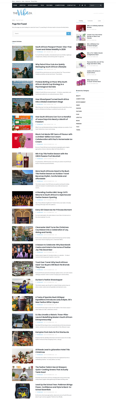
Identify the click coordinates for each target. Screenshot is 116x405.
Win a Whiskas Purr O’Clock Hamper (93, 45)
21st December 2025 (49, 200)
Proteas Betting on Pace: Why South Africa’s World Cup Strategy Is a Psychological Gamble (51, 84)
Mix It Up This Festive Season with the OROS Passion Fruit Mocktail (51, 154)
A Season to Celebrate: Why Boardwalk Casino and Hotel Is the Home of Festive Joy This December (52, 247)
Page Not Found (19, 20)
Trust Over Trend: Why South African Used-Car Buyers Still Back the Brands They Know (52, 265)
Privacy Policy (34, 1)
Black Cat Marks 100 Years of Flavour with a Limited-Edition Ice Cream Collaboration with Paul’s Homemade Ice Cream (53, 138)
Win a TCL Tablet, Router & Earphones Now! (95, 54)
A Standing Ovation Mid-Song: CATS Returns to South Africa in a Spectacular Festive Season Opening (53, 195)
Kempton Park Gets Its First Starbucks (52, 332)
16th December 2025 (49, 304)
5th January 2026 (48, 52)
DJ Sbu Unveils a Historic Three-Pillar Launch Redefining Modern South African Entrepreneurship (53, 317)
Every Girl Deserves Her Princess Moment (53, 210)
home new (27, 1)
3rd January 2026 (48, 69)
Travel (78, 130)
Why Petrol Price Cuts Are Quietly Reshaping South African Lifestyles (50, 65)
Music (78, 121)
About (13, 1)
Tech (42, 5)
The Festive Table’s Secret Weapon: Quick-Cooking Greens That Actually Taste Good (51, 369)
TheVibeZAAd (40, 52)
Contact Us (18, 1)
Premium (78, 124)
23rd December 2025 (49, 144)
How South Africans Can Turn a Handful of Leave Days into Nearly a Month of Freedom (53, 119)
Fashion (78, 108)
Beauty (78, 96)
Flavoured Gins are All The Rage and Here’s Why (95, 63)
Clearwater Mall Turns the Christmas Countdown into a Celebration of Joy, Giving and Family (52, 230)
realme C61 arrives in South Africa (93, 72)
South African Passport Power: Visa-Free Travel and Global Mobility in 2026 (53, 48)
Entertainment (33, 5)
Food (77, 114)
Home (23, 1)
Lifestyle (22, 5)
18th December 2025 (49, 235)
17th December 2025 (49, 322)
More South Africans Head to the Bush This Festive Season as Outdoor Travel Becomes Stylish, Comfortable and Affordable (52, 175)
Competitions (60, 5)
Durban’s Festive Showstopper (49, 280)
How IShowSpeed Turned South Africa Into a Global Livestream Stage (52, 100)
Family (78, 105)
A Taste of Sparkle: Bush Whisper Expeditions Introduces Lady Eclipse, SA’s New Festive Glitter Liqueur (53, 300)
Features (49, 5)
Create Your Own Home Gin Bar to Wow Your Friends (94, 36)
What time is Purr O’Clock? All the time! (94, 80)
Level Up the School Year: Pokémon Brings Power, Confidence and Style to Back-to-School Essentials (53, 387)
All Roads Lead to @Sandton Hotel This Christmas (52, 350)
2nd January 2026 (48, 104)
